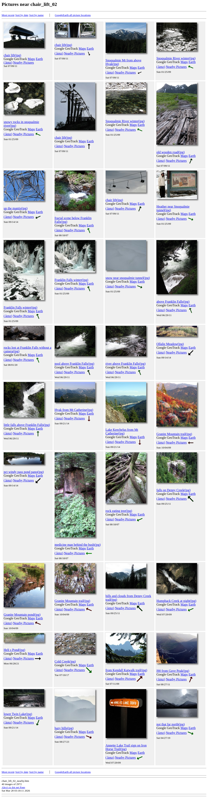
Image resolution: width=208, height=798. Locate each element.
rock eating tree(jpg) (119, 511)
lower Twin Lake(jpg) (18, 714)
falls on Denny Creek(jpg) (173, 490)
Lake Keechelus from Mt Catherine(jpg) (122, 431)
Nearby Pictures (23, 62)
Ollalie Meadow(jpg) (170, 344)
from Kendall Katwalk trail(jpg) (126, 670)
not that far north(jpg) (170, 724)
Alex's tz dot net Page (13, 787)
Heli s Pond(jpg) (14, 650)
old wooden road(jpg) (170, 152)
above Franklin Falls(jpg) (173, 301)
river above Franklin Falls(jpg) (126, 363)
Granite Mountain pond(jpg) (22, 614)
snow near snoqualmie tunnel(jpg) (128, 278)
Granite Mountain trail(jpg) (174, 434)
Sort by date (21, 15)
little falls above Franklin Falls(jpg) (27, 425)
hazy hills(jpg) (64, 728)
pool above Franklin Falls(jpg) (74, 363)
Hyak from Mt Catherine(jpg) (74, 410)
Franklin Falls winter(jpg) (20, 307)
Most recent (8, 15)
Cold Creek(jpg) (65, 661)
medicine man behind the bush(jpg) (78, 544)
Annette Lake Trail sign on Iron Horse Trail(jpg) (126, 747)
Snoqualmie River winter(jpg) (175, 58)
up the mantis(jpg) (15, 208)
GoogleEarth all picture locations (73, 15)
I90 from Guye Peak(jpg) (172, 671)
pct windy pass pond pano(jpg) (24, 472)
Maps (31, 59)
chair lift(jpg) (12, 55)
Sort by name (36, 15)
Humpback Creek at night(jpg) (176, 601)
